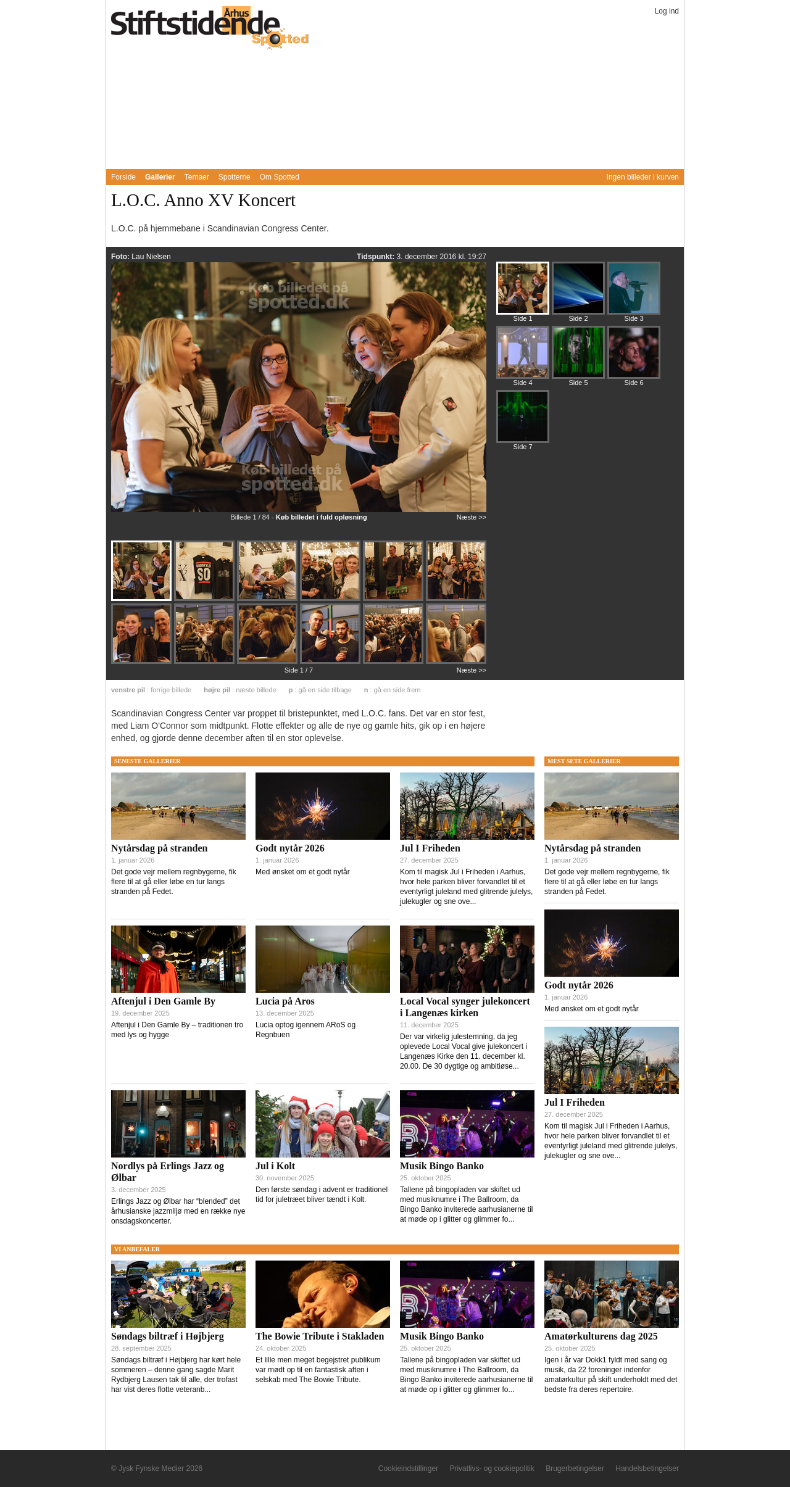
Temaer (197, 177)
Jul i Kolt (275, 1166)
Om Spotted (279, 177)
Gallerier (160, 177)
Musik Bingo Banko (442, 1166)
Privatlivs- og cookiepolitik (491, 1468)
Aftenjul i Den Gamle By (163, 1001)
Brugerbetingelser (575, 1468)
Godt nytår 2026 (290, 848)
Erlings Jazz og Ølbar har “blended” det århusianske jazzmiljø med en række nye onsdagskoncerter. (178, 1211)
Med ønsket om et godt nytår (303, 872)
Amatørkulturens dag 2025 (601, 1336)
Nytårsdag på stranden (159, 848)
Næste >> (471, 517)
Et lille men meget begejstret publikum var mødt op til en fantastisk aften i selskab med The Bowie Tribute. (318, 1370)
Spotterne (234, 177)
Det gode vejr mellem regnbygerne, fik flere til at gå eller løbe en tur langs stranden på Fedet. (173, 882)
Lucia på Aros (285, 1001)
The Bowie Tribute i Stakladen (320, 1336)
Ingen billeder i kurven (643, 177)
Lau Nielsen (150, 256)
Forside (123, 177)
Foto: (121, 256)
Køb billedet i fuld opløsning (321, 517)
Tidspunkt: (376, 256)
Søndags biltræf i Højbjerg (167, 1336)
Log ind (667, 11)
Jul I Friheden (430, 848)
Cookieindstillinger (408, 1468)
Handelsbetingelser (647, 1468)
